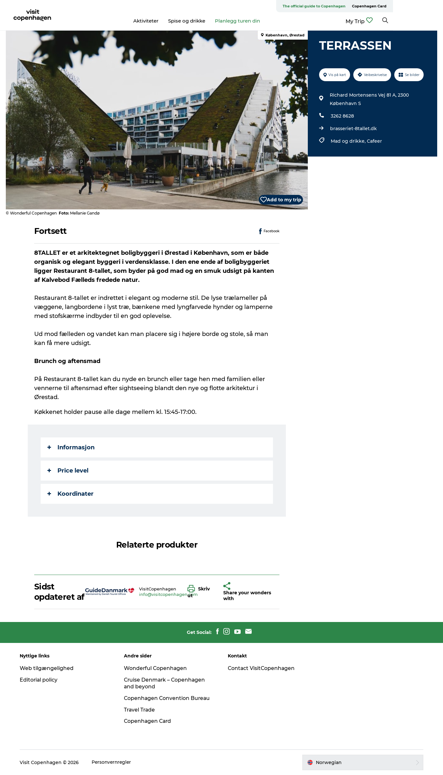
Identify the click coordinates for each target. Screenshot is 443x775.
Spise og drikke (211, 21)
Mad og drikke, (348, 141)
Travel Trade (141, 710)
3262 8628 (342, 116)
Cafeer (374, 141)
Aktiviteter (170, 21)
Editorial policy (41, 680)
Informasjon (71, 447)
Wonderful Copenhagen (157, 668)
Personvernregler (114, 762)
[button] (201, 591)
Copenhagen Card (419, 6)
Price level (68, 470)
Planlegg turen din (262, 21)
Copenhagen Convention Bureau (168, 698)
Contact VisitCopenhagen (262, 668)
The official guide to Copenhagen (364, 6)
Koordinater (71, 493)
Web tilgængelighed (49, 668)
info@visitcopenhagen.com (168, 594)
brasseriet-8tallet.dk (353, 128)
